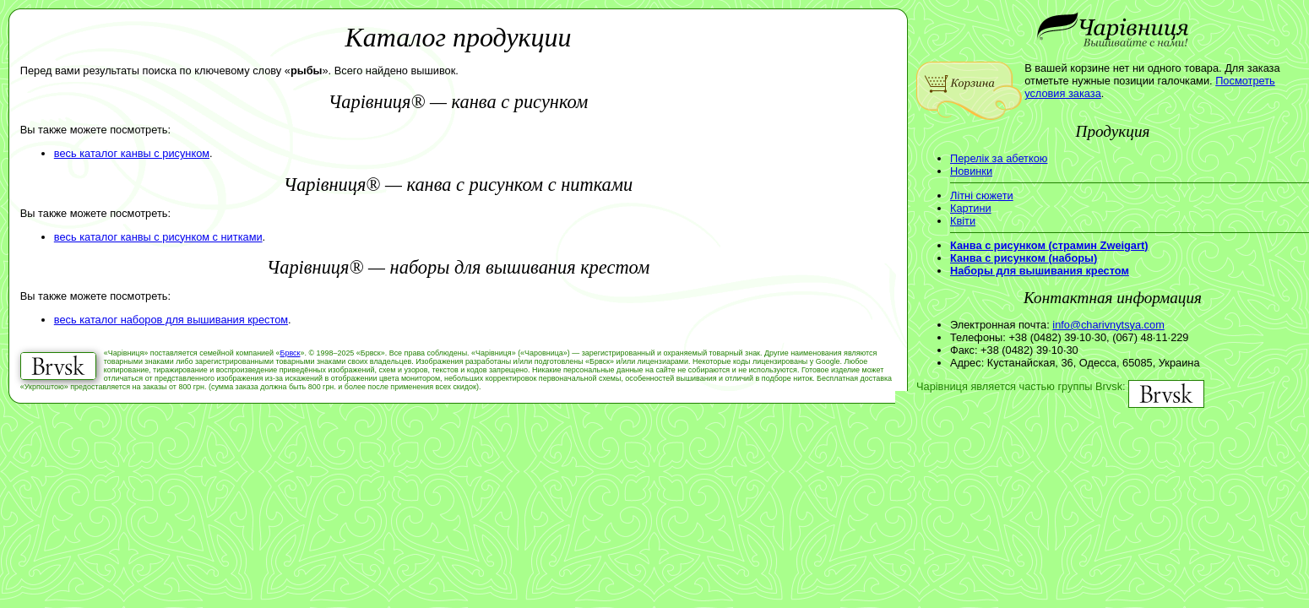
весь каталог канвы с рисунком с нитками (158, 237)
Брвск (290, 353)
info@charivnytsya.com (1108, 324)
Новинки (971, 171)
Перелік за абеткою (998, 158)
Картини (970, 208)
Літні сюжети (981, 195)
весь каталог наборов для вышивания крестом (171, 319)
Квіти (962, 220)
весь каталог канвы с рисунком (131, 153)
